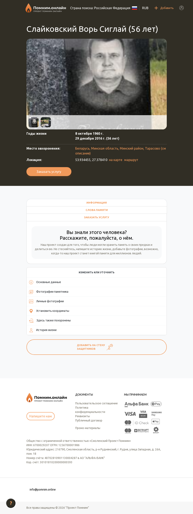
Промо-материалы (87, 428)
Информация (96, 202)
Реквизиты (82, 416)
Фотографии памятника (48, 292)
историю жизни (100, 249)
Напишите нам (40, 416)
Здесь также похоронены (50, 321)
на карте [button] (115, 160)
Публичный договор (88, 420)
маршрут (131, 160)
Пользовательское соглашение (96, 403)
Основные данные (45, 282)
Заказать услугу (49, 171)
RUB (145, 8)
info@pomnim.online (43, 489)
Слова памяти (97, 209)
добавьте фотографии (127, 249)
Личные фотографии (46, 301)
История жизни (43, 330)
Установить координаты (49, 311)
